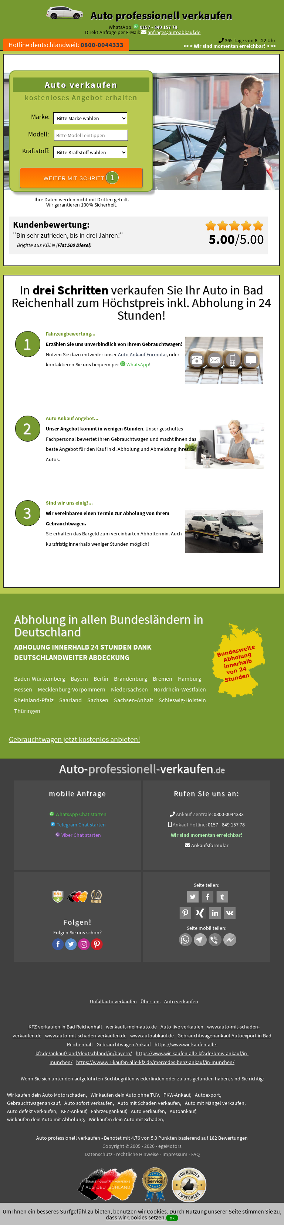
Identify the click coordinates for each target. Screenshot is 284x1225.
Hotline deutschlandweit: (66, 44)
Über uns (150, 999)
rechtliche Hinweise (137, 1152)
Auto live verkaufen (181, 1024)
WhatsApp (137, 385)
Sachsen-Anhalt (139, 697)
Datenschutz (98, 1152)
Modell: (38, 134)
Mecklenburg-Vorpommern (77, 687)
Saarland (76, 697)
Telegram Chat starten (81, 822)
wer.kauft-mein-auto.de (131, 1024)
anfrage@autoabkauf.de (174, 32)
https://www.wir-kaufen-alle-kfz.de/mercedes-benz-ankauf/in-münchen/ (155, 1060)
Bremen (168, 676)
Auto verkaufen (181, 999)
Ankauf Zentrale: (194, 812)
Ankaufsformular (210, 843)
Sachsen (103, 697)
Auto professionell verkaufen (161, 15)
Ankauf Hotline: (190, 822)
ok (172, 1218)
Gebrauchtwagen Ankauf (124, 1042)
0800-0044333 (229, 812)
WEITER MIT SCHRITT (81, 178)
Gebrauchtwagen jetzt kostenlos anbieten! (80, 737)
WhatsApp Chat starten (80, 812)
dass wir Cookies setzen (135, 1217)
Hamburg (195, 676)
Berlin (106, 676)
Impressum (174, 1152)
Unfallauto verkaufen (113, 999)
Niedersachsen (134, 687)
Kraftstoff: (36, 150)
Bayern (85, 676)
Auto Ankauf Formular (142, 375)
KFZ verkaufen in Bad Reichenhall (65, 1024)
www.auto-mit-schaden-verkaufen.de (85, 1033)
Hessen (29, 687)
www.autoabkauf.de (152, 1033)
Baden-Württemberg (45, 676)
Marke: (40, 116)
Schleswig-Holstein (188, 697)
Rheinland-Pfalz (39, 697)
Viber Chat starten (81, 832)
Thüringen (33, 708)
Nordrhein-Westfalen (185, 687)
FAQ (195, 1152)
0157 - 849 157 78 (158, 27)
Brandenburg (136, 676)
